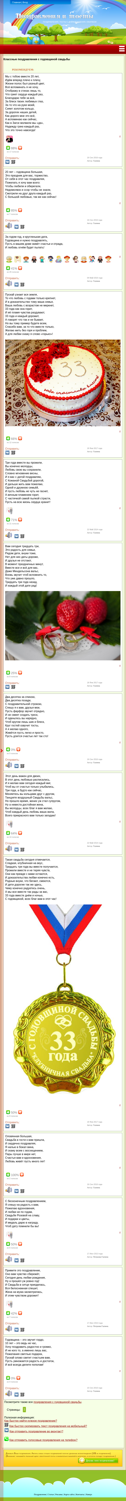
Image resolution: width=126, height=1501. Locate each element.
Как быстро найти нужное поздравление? (30, 1420)
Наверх (89, 1494)
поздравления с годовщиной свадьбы (57, 1402)
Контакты (80, 1494)
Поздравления (40, 1494)
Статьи (51, 1494)
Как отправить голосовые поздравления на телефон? (43, 1440)
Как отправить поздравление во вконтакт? (36, 1431)
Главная (16, 2)
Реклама (58, 1494)
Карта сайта (69, 1494)
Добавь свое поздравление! (100, 1460)
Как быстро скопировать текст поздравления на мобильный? (48, 1426)
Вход (25, 2)
